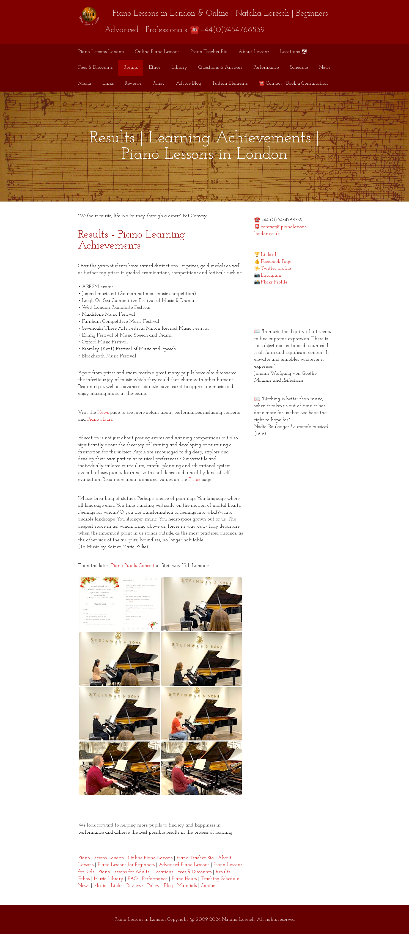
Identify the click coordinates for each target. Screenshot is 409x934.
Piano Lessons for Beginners (126, 864)
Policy (158, 83)
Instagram (271, 275)
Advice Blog (188, 83)
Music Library (108, 878)
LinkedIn (270, 254)
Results (130, 67)
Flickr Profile (274, 282)
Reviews (133, 83)
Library (179, 67)
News (324, 67)
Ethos (154, 67)
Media (84, 83)
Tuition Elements (230, 83)
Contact (209, 885)
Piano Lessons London (101, 51)
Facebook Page (276, 261)
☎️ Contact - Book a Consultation (293, 83)
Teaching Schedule (220, 878)
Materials (187, 885)
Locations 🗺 (294, 51)
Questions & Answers (220, 67)
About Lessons (253, 51)
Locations (163, 872)
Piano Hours (99, 419)
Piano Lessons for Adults (123, 872)
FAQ (133, 878)
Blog (168, 885)
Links (108, 83)
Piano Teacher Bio (208, 51)
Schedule (299, 67)
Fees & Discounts (95, 67)
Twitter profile (276, 268)
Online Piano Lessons (157, 51)
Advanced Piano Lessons (184, 864)
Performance (266, 67)
